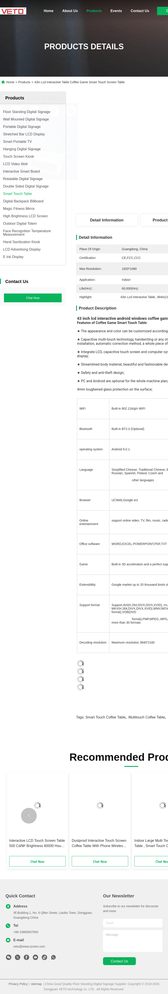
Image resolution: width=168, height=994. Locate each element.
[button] (29, 816)
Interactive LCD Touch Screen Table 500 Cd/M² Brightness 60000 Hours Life (37, 844)
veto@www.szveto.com (29, 946)
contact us (119, 961)
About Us (70, 11)
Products (94, 11)
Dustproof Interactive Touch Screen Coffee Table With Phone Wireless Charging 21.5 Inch (99, 844)
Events (116, 11)
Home (48, 11)
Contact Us (140, 11)
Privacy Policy (18, 984)
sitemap (36, 984)
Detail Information (106, 220)
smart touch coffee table (106, 717)
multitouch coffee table (146, 717)
